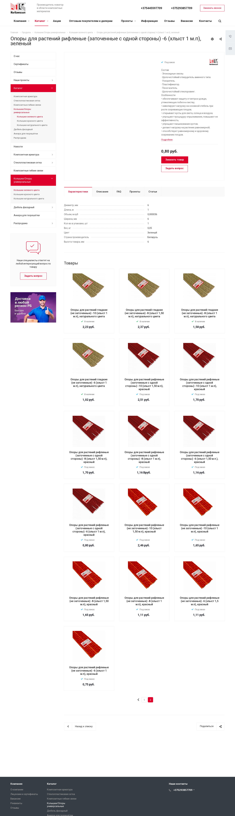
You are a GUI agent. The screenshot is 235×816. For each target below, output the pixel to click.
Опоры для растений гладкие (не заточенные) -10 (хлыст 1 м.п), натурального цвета (88, 313)
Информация (149, 21)
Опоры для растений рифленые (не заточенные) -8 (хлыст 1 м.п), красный (144, 601)
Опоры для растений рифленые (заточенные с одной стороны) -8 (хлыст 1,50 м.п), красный (89, 457)
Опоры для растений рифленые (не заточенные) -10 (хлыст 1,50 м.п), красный (144, 528)
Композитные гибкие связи (27, 105)
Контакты (205, 21)
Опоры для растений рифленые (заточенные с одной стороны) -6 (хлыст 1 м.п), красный (89, 529)
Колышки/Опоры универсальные (22, 111)
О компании (16, 789)
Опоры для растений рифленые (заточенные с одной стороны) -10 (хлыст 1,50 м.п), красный (144, 384)
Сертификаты (21, 64)
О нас (17, 56)
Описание (102, 191)
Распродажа (20, 138)
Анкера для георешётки (26, 133)
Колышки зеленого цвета (30, 116)
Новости (18, 146)
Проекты (128, 21)
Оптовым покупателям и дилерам (90, 21)
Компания (21, 21)
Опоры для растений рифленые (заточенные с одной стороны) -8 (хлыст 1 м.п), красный (144, 457)
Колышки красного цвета (30, 121)
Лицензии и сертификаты (24, 794)
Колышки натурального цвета (32, 125)
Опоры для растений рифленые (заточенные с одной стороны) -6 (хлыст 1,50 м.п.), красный (199, 457)
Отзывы (169, 21)
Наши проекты (21, 80)
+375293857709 (181, 8)
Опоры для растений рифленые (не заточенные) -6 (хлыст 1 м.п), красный (89, 670)
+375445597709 (151, 8)
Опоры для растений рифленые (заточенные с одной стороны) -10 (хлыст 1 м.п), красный (199, 384)
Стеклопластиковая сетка (27, 100)
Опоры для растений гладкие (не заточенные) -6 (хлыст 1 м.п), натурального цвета (88, 383)
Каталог (41, 21)
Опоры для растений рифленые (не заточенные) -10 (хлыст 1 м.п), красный (199, 528)
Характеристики (78, 191)
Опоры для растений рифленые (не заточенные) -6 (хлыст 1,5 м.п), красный (199, 601)
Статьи (153, 191)
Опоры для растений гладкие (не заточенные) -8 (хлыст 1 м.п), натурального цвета (199, 313)
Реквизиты (16, 803)
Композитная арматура (25, 96)
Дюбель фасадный (23, 129)
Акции (57, 21)
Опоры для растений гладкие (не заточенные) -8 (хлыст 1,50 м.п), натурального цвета (144, 313)
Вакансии (187, 21)
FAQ (119, 191)
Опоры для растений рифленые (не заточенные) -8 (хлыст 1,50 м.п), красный (89, 601)
